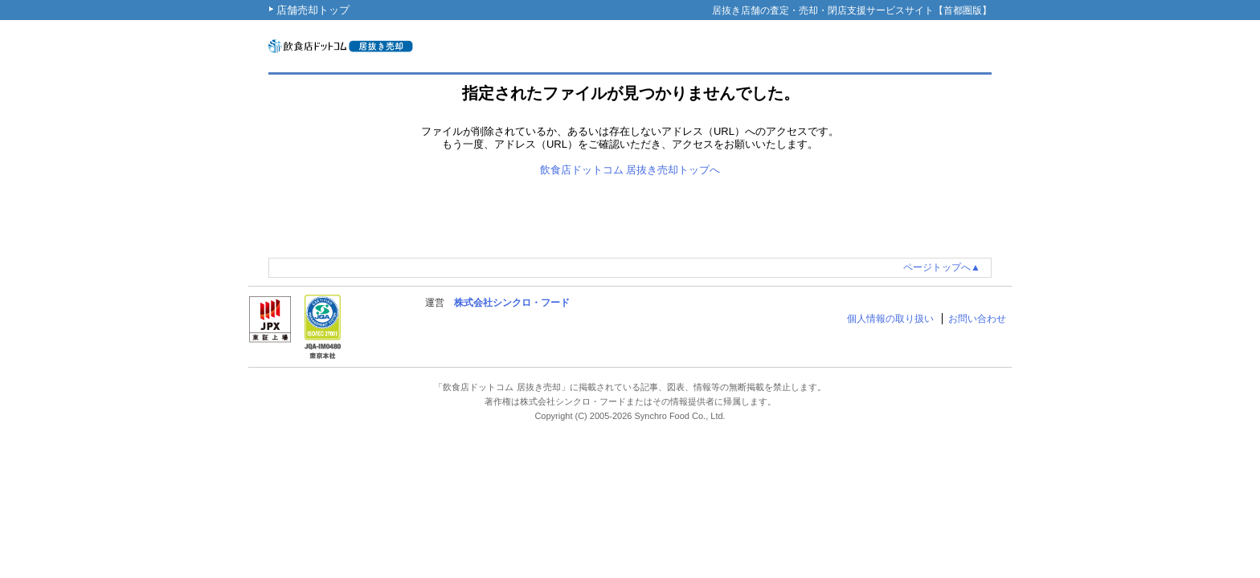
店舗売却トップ (313, 10)
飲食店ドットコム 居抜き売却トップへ (630, 170)
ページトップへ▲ (941, 267)
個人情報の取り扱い (890, 318)
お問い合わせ (977, 318)
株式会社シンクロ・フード (512, 302)
